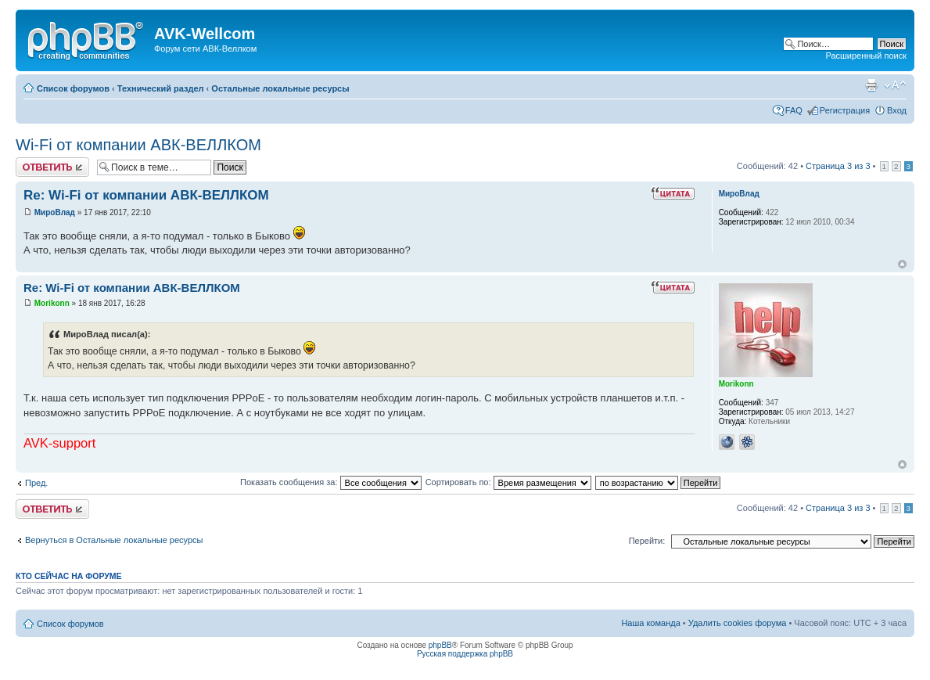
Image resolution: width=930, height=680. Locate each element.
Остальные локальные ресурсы (280, 88)
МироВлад (54, 212)
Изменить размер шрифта (895, 85)
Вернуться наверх (902, 264)
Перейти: (647, 540)
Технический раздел (160, 88)
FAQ (794, 110)
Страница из (838, 166)
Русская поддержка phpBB (465, 653)
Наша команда (650, 623)
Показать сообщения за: (331, 482)
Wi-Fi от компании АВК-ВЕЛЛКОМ (138, 144)
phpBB (440, 645)
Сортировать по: (508, 482)
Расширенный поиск (866, 55)
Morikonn (52, 303)
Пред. (36, 483)
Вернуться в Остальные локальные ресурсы (114, 540)
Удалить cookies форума (737, 623)
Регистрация (845, 110)
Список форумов (73, 88)
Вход (897, 110)
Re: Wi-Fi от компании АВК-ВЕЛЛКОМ (146, 195)
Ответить (52, 167)
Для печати (871, 85)
